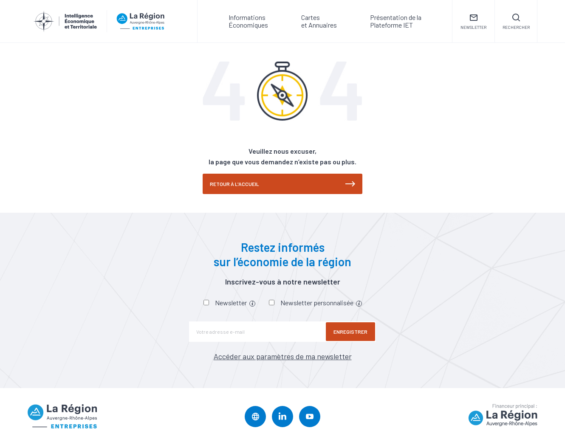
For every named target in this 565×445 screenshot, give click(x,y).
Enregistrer (350, 332)
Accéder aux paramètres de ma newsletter (283, 356)
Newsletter (235, 303)
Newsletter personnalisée (321, 303)
